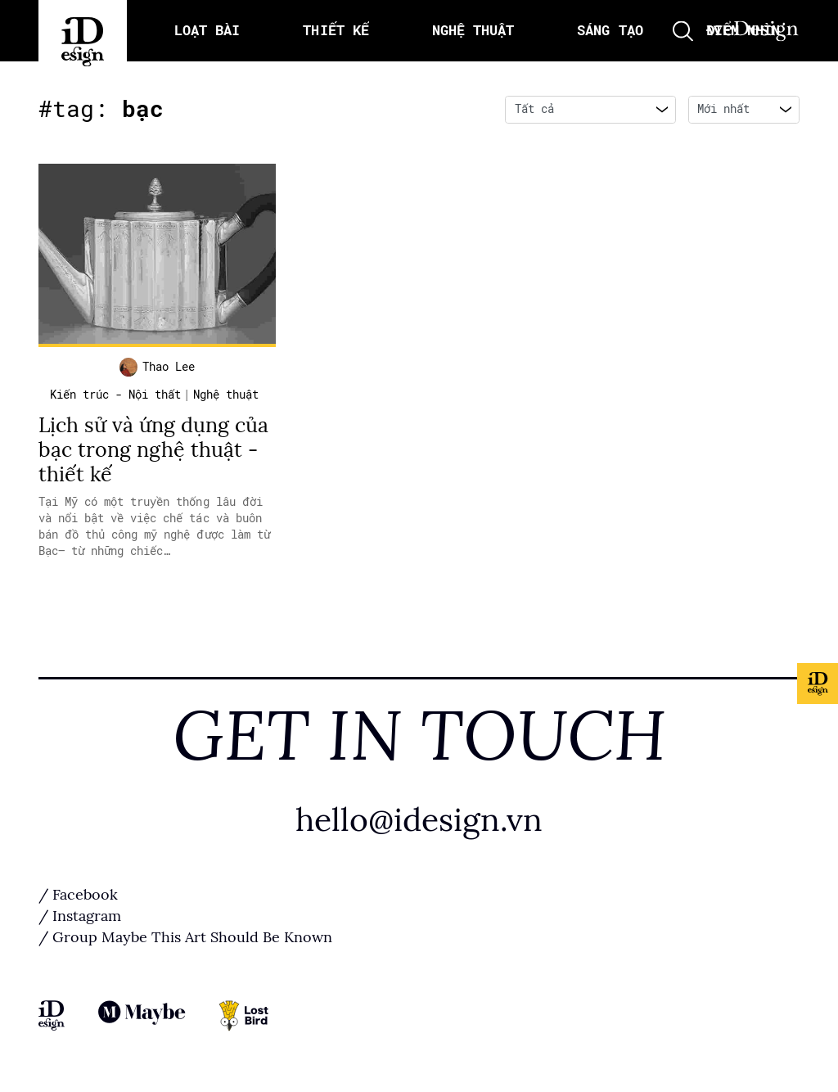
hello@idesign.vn (419, 820)
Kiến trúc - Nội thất (115, 394)
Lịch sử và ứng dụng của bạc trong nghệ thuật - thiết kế (153, 450)
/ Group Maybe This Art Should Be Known (185, 937)
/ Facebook (78, 895)
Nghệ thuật (226, 394)
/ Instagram (79, 916)
